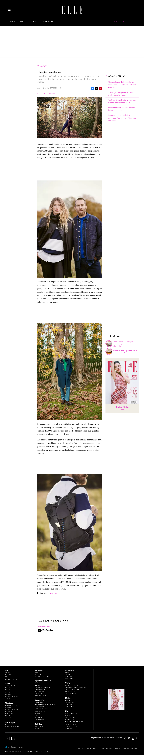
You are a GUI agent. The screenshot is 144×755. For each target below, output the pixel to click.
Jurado (8, 718)
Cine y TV (39, 672)
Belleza (23, 22)
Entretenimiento (12, 727)
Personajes (10, 711)
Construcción (71, 685)
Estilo (7, 724)
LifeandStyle (40, 719)
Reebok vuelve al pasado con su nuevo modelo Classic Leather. (125, 352)
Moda (12, 22)
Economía (39, 706)
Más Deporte (40, 691)
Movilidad (69, 720)
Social (68, 715)
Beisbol (38, 685)
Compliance (107, 748)
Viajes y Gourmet (12, 696)
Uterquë (54, 593)
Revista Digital (122, 407)
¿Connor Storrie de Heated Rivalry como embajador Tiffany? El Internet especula (122, 85)
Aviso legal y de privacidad (87, 748)
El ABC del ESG (71, 726)
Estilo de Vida (11, 716)
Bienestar (9, 714)
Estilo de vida (49, 22)
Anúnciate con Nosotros (126, 748)
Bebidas (8, 707)
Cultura (8, 698)
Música (38, 674)
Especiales (69, 706)
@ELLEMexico (47, 630)
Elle (6, 670)
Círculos (9, 690)
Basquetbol (40, 689)
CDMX (67, 672)
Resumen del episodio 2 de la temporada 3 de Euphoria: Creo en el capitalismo (122, 118)
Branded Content (45, 626)
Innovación (70, 724)
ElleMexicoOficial (138, 738)
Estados (68, 674)
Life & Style (10, 722)
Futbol (38, 683)
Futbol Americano (43, 687)
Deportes (39, 670)
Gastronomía (11, 705)
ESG (36, 715)
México (38, 728)
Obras (37, 713)
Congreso (69, 670)
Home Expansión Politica (45, 704)
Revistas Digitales (123, 22)
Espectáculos (11, 685)
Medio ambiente (71, 713)
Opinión (68, 676)
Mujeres (38, 717)
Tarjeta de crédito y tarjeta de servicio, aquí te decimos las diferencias (124, 344)
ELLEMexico (124, 738)
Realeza (8, 688)
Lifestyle (38, 694)
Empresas (39, 702)
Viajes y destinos (12, 709)
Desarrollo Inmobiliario (75, 687)
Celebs (34, 22)
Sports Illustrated (43, 681)
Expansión (39, 700)
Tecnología (40, 711)
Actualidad (70, 700)
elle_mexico (130, 738)
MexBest (9, 703)
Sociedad (69, 679)
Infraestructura (72, 689)
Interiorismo (70, 694)
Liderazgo (69, 702)
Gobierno (39, 726)
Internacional (41, 709)
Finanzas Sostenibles (74, 722)
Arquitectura (71, 691)
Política (38, 724)
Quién (7, 683)
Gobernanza (70, 717)
